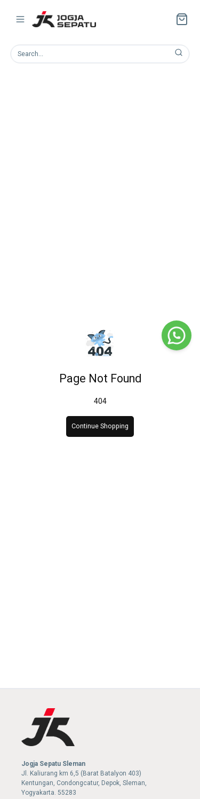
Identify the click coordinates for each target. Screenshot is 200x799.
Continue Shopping (100, 426)
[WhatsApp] (176, 335)
